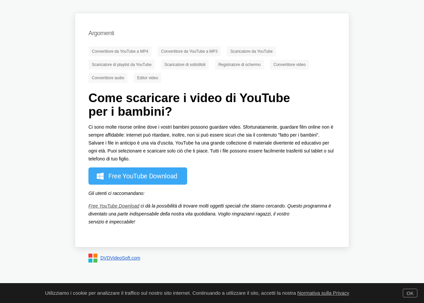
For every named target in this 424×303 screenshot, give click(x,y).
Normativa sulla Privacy (323, 293)
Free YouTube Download (113, 206)
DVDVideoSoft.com (120, 258)
